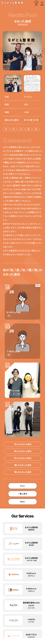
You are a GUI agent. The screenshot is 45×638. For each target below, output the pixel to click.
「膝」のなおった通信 (22, 472)
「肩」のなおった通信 (22, 451)
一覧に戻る (22, 494)
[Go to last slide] (3, 51)
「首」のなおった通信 (22, 444)
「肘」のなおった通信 (22, 458)
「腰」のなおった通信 (22, 465)
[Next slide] (42, 51)
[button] (13, 83)
